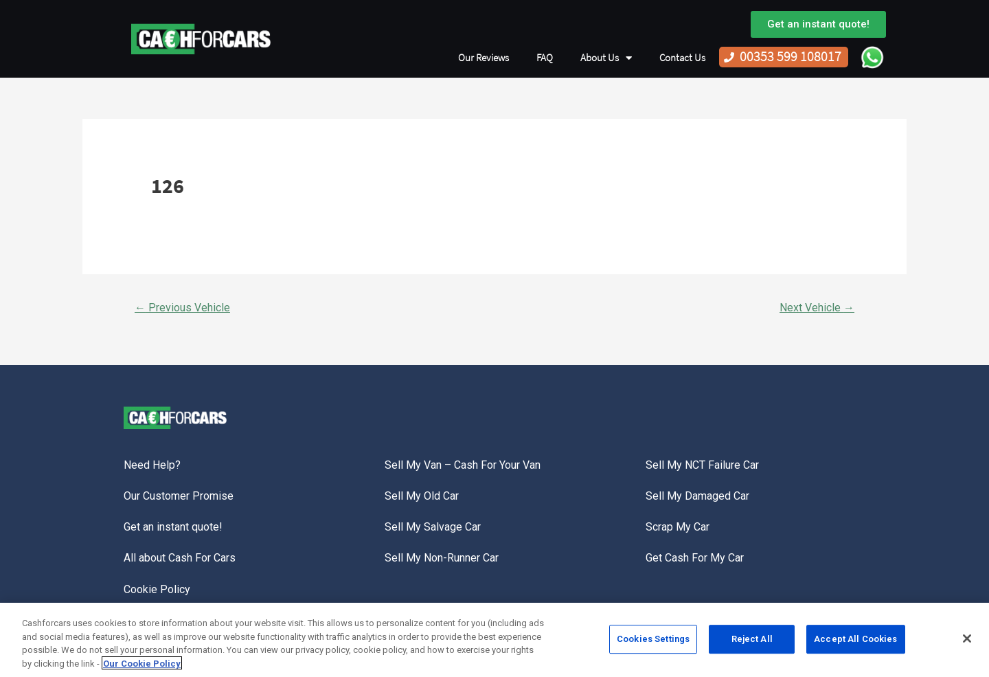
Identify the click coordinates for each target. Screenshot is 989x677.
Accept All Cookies (855, 642)
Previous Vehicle (182, 307)
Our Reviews (483, 58)
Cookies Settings (653, 642)
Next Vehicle (817, 307)
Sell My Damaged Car (697, 495)
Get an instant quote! (173, 526)
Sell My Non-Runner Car (442, 557)
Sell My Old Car (422, 495)
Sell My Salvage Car (433, 526)
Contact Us (682, 58)
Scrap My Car (677, 526)
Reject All (752, 642)
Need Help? (152, 464)
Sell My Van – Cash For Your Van (463, 464)
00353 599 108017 (790, 56)
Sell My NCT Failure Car (702, 464)
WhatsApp (872, 57)
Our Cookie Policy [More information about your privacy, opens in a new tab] (142, 667)
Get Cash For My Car (695, 557)
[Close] (967, 642)
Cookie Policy (157, 589)
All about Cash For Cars (180, 557)
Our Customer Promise (179, 495)
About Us (606, 58)
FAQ (544, 58)
